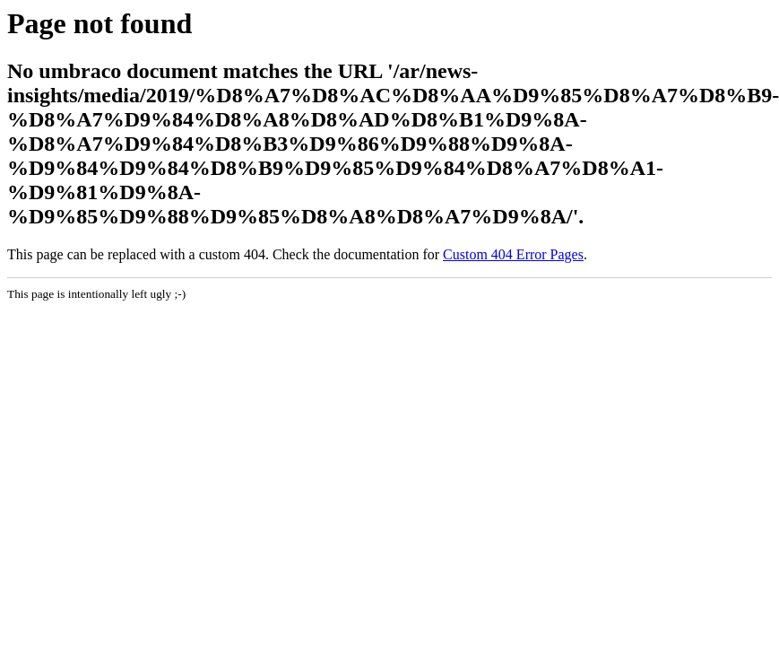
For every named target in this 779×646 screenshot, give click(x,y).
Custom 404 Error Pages (513, 254)
